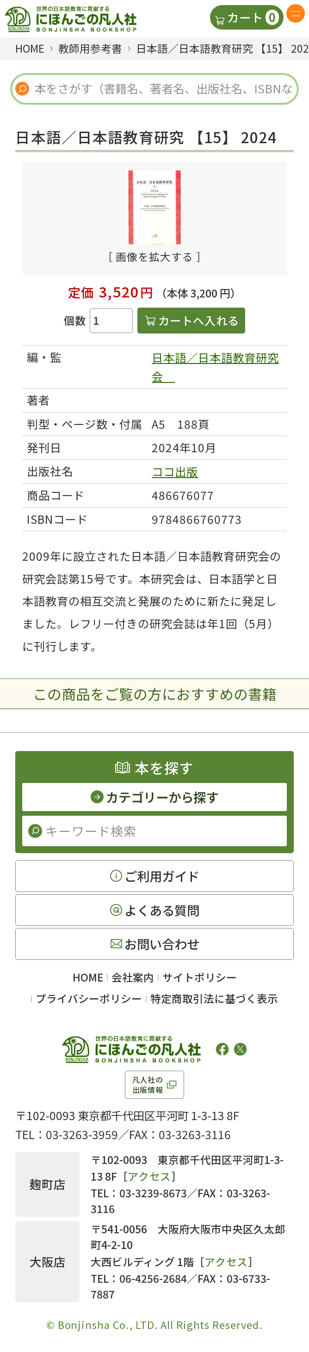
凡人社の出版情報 (147, 1084)
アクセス (150, 1176)
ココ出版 (175, 471)
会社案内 (132, 977)
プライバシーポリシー (89, 998)
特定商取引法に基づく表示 (214, 998)
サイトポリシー (199, 977)
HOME (88, 977)
